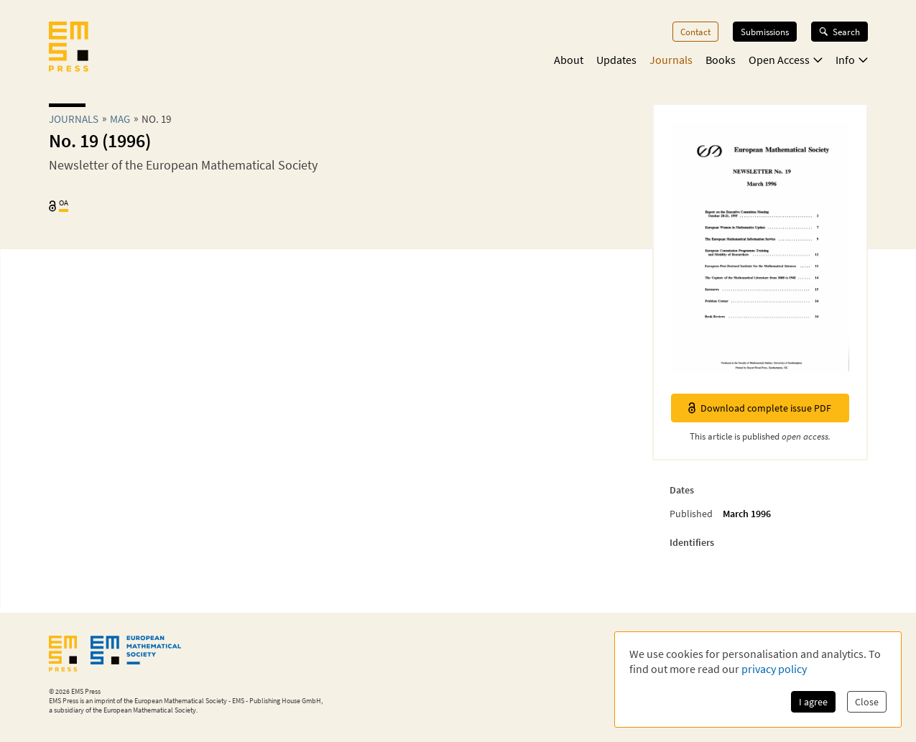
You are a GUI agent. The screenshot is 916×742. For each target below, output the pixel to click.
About (568, 59)
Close (867, 701)
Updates (616, 59)
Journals (671, 59)
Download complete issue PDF (759, 408)
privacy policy (774, 669)
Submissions (765, 31)
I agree (813, 701)
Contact (695, 31)
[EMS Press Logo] (68, 48)
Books (720, 59)
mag (120, 119)
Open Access (786, 59)
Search (839, 31)
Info (852, 59)
